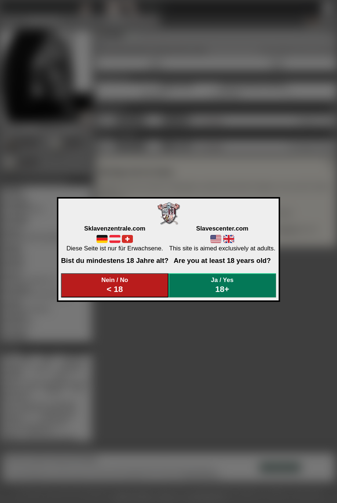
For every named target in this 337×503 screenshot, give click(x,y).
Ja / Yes (222, 285)
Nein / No (115, 285)
